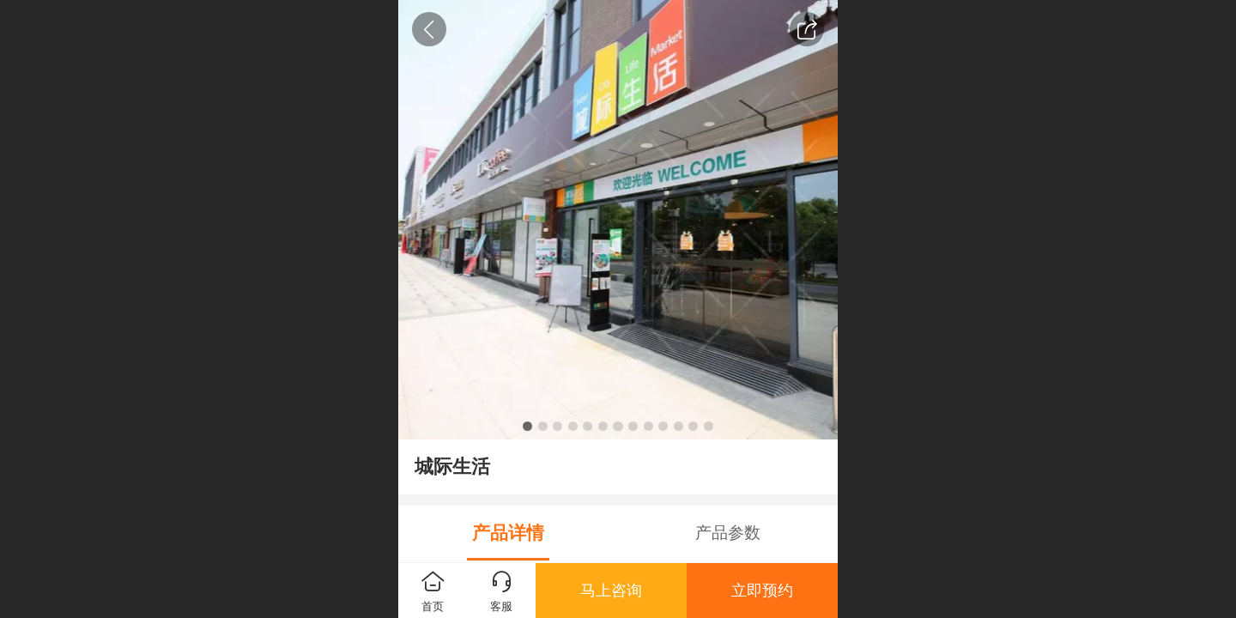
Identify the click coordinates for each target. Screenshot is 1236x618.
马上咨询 (611, 590)
